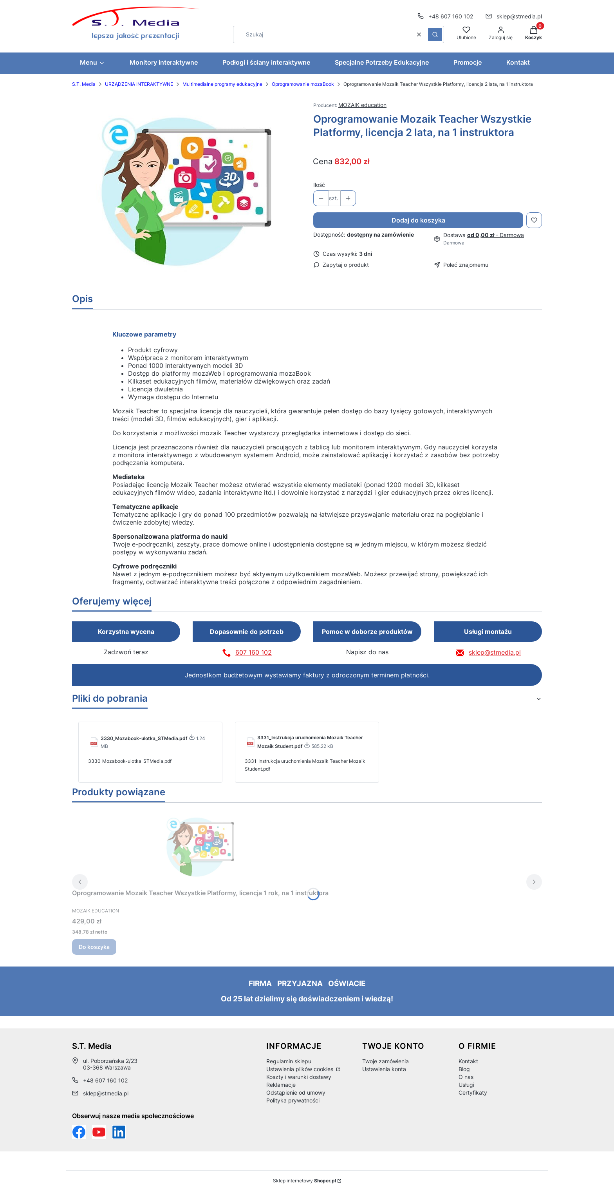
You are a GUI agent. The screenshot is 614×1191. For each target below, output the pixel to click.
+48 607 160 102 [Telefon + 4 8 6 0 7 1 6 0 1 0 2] (450, 16)
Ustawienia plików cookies (300, 1069)
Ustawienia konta (384, 1069)
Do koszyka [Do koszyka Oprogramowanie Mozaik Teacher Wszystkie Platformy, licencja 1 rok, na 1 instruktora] (94, 946)
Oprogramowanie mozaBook (303, 84)
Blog (464, 1069)
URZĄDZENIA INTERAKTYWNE (139, 84)
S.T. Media (84, 84)
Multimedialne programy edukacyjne (222, 84)
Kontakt (468, 1061)
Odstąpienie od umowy (295, 1092)
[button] (435, 34)
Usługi (466, 1084)
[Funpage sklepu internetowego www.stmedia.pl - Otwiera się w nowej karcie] (79, 1132)
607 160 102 (253, 652)
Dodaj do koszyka (418, 220)
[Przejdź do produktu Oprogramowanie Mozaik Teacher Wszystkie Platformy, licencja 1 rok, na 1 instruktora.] (200, 847)
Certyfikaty (473, 1092)
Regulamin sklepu (288, 1061)
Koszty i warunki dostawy (298, 1076)
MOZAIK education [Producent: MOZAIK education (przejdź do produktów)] (362, 104)
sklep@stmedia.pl (495, 652)
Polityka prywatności (293, 1100)
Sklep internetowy (304, 1181)
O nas (466, 1076)
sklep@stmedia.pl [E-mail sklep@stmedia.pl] (519, 16)
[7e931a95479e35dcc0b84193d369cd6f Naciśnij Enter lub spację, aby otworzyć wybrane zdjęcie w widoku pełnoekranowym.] (187, 192)
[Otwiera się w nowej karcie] (99, 1132)
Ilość (319, 184)
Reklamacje (281, 1084)
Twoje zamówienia (385, 1061)
